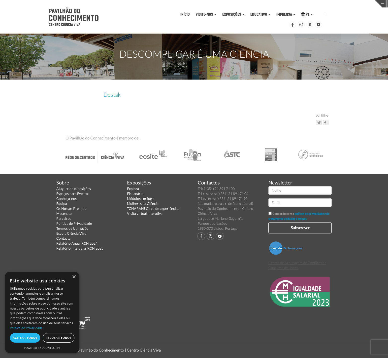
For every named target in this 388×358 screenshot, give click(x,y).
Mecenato (64, 213)
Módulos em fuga (140, 198)
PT (307, 14)
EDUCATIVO (260, 14)
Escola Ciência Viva (71, 233)
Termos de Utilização (72, 228)
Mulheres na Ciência (143, 203)
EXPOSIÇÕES (233, 14)
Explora (133, 188)
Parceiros (63, 218)
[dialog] (42, 312)
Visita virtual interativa (144, 213)
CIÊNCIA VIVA (269, 3)
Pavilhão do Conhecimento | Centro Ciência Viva (119, 350)
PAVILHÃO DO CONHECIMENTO (185, 4)
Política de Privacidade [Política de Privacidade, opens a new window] (26, 328)
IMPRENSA (285, 14)
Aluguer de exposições (73, 188)
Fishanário (135, 193)
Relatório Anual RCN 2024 (76, 243)
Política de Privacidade (74, 223)
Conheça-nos (66, 198)
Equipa (61, 203)
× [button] (74, 277)
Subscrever (300, 227)
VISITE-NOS (206, 14)
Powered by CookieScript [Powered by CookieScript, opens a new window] (42, 348)
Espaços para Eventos (72, 193)
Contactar (64, 238)
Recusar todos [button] (58, 338)
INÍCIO (185, 14)
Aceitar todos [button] (25, 338)
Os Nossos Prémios (71, 208)
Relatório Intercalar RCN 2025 (79, 248)
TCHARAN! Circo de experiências (153, 208)
